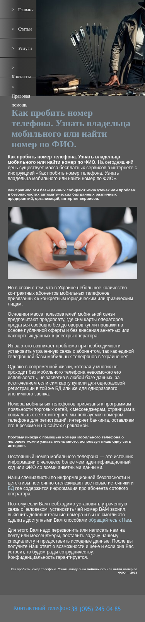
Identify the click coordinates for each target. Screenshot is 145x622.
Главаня (26, 9)
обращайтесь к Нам (110, 520)
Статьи (25, 29)
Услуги (25, 48)
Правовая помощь (21, 100)
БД (11, 488)
